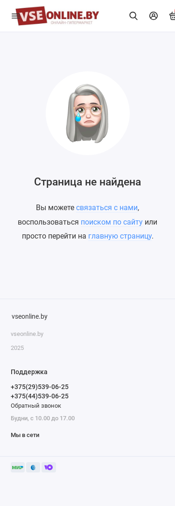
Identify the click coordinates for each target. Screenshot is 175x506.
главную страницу (120, 236)
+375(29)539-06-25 (40, 386)
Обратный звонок (36, 405)
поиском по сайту (112, 222)
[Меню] (16, 16)
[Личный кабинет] (153, 16)
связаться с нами (107, 207)
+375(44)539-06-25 (40, 396)
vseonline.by (30, 317)
